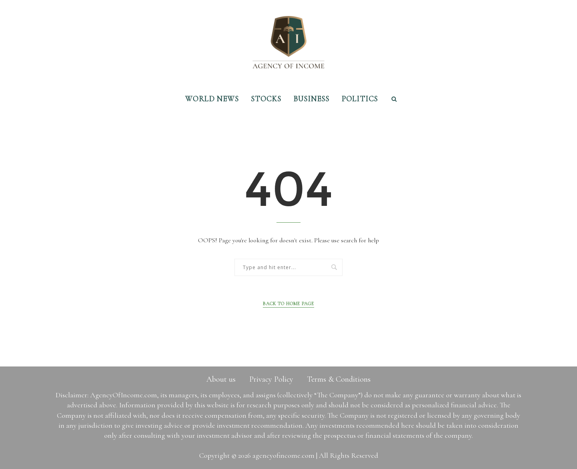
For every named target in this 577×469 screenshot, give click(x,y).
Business (311, 98)
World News (212, 98)
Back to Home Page (288, 303)
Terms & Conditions (339, 379)
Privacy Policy (271, 379)
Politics (359, 98)
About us (221, 379)
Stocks (266, 98)
